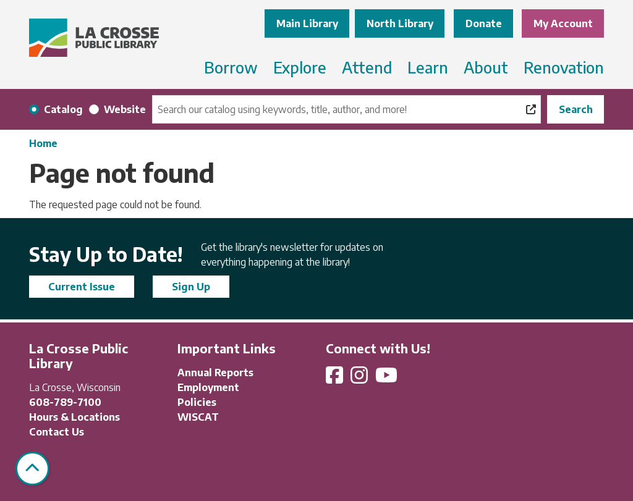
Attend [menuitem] (367, 67)
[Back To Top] (32, 469)
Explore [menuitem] (299, 67)
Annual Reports (215, 372)
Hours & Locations (74, 417)
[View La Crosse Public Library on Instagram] (360, 379)
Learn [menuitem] (427, 67)
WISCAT (198, 417)
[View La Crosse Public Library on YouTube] (387, 379)
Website (125, 109)
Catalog (63, 109)
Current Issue (81, 286)
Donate (483, 23)
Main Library (307, 23)
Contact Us (56, 432)
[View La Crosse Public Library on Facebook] (336, 379)
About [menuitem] (486, 67)
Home (43, 143)
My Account (563, 23)
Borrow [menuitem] (231, 67)
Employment (208, 387)
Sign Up (191, 286)
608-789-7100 (65, 402)
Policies (196, 402)
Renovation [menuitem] (564, 67)
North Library (400, 23)
